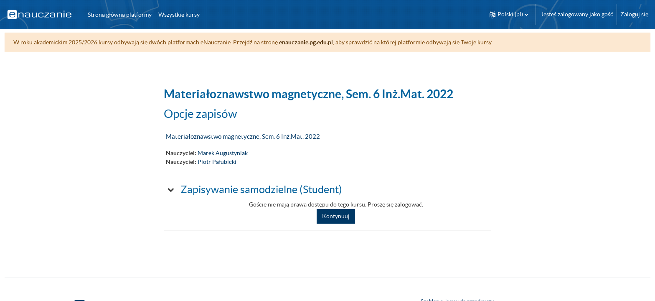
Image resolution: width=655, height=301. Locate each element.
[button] (509, 14)
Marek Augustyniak (223, 153)
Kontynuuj (336, 216)
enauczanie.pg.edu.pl (321, 42)
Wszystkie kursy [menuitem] (179, 14)
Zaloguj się (634, 14)
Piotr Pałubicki (217, 161)
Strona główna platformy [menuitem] (120, 14)
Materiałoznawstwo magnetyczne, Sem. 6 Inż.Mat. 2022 (243, 136)
